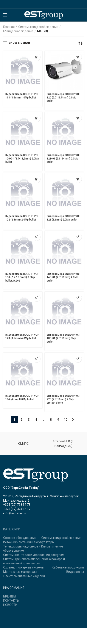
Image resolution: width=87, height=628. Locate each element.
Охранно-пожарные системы (23, 567)
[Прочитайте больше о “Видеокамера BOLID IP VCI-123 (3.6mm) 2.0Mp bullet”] (78, 179)
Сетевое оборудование (19, 537)
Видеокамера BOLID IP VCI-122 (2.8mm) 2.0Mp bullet (22, 218)
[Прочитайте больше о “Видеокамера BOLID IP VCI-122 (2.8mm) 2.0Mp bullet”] (36, 179)
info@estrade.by (14, 513)
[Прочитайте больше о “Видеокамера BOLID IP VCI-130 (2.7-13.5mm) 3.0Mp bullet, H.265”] (36, 237)
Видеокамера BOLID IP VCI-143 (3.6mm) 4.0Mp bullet (22, 336)
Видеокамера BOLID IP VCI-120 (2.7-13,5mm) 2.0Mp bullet (64, 97)
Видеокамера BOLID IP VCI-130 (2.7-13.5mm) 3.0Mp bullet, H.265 (22, 277)
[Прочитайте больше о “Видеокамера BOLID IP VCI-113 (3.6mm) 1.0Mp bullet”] (36, 57)
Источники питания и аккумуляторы (28, 542)
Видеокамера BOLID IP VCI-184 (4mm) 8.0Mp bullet (22, 397)
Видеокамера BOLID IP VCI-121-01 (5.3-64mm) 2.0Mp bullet (64, 158)
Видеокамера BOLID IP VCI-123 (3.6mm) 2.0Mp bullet (64, 218)
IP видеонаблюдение (18, 31)
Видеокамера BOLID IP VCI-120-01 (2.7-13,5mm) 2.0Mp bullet (22, 158)
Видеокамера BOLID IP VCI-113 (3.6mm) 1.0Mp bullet (22, 96)
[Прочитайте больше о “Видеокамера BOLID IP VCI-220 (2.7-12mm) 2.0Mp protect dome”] (78, 358)
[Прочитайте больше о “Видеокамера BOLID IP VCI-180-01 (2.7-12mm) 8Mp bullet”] (78, 297)
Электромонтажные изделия (24, 576)
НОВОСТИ (10, 605)
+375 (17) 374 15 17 (16, 509)
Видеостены (75, 571)
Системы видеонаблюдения (38, 27)
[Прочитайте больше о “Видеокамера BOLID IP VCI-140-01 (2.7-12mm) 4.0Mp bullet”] (78, 237)
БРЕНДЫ (9, 596)
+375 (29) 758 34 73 (16, 504)
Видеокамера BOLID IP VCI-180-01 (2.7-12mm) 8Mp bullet (64, 338)
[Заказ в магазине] (80, 43)
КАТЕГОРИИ (11, 529)
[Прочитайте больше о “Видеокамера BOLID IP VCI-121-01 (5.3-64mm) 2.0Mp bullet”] (78, 118)
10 (65, 419)
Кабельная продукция (68, 567)
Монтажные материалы (20, 571)
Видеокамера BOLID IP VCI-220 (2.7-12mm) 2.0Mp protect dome (64, 399)
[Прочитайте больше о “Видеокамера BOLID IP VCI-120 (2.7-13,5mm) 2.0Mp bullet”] (78, 57)
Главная (9, 27)
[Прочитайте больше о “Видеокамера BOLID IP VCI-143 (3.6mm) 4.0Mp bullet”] (36, 297)
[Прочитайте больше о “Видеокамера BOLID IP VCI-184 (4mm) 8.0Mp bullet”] (36, 358)
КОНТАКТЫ (11, 600)
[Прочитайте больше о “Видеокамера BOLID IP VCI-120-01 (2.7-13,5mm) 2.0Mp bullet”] (36, 118)
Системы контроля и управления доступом (33, 555)
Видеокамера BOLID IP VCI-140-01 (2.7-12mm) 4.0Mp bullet (64, 277)
